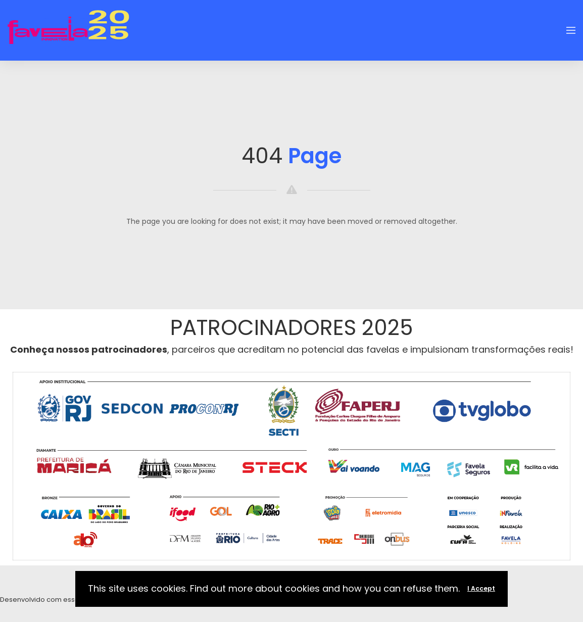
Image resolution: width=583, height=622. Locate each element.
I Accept (481, 588)
